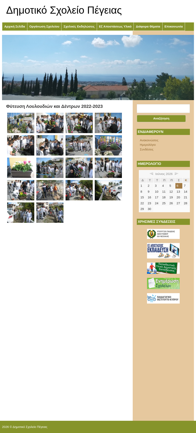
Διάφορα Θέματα (148, 26)
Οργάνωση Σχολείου (44, 26)
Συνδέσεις (147, 149)
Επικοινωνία (174, 26)
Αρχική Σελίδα (14, 26)
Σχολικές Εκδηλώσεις (79, 26)
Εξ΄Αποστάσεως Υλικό (115, 26)
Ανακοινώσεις (149, 140)
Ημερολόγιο (148, 144)
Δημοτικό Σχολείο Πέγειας (64, 10)
